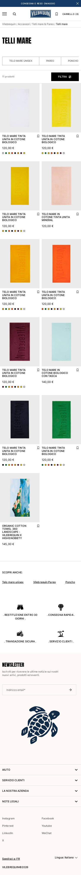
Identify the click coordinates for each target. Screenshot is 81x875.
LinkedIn (7, 833)
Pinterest (7, 825)
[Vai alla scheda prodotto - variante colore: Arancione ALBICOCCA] (12, 153)
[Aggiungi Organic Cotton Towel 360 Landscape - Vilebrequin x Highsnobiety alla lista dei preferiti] (35, 524)
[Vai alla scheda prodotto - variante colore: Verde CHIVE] (6, 153)
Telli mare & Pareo (43, 24)
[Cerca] (14, 13)
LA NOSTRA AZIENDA (40, 790)
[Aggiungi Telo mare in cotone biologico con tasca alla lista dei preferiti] (74, 369)
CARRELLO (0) (70, 14)
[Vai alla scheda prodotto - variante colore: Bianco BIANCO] (3, 153)
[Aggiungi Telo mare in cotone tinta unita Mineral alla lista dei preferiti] (74, 213)
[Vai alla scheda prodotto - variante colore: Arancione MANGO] (18, 153)
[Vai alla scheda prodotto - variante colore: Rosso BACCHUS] (21, 153)
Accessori (24, 24)
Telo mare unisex (20, 60)
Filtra (65, 76)
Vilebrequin (9, 24)
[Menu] (4, 13)
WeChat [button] (46, 833)
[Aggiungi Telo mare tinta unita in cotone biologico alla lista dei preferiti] (35, 135)
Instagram (8, 818)
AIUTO (40, 769)
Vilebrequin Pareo (44, 582)
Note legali (40, 801)
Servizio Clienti (40, 780)
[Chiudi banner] (77, 3)
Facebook (48, 818)
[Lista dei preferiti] (56, 13)
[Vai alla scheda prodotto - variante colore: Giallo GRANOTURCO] (9, 153)
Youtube (47, 825)
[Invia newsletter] (70, 689)
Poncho (70, 582)
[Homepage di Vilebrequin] (40, 13)
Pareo (50, 60)
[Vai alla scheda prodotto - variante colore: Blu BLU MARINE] (15, 153)
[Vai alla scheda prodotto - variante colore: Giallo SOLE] (24, 153)
